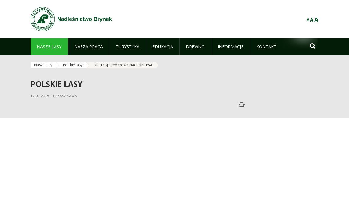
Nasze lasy (43, 65)
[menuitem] (49, 46)
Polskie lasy (72, 65)
